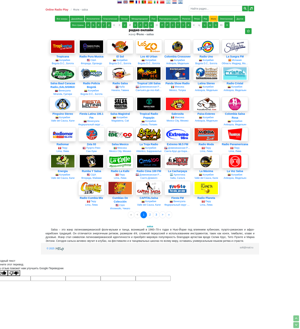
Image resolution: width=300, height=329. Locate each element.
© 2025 (56, 248)
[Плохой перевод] (14, 273)
